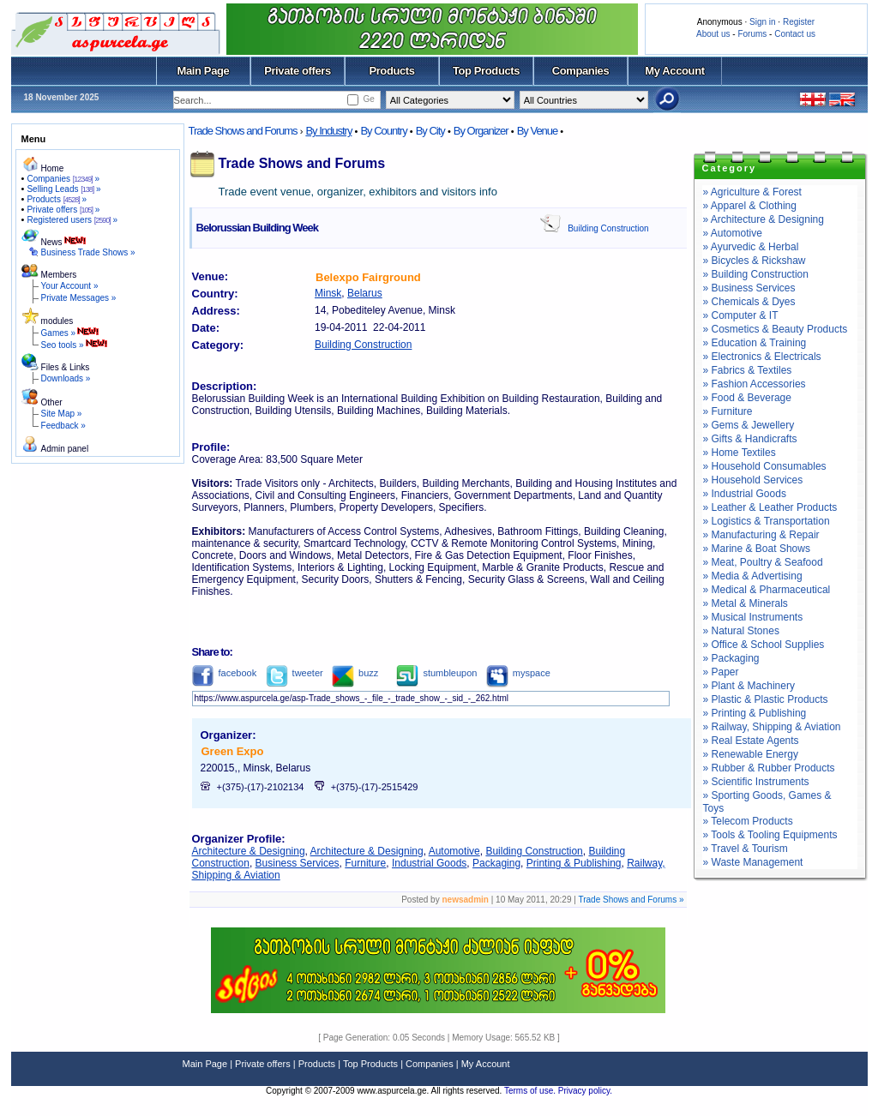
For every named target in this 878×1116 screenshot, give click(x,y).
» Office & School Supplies (764, 645)
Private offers (297, 70)
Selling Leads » (63, 189)
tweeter (294, 673)
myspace (518, 673)
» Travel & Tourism (745, 849)
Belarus (364, 293)
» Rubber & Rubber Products (769, 768)
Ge (368, 99)
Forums (752, 34)
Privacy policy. (585, 1090)
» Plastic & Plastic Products (765, 699)
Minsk (328, 293)
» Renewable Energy (750, 754)
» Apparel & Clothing (750, 206)
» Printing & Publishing (755, 713)
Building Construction (608, 228)
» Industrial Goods (744, 494)
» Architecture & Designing (763, 219)
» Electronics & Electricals (762, 357)
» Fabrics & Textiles (747, 370)
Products (391, 70)
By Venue (537, 130)
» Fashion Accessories (754, 384)
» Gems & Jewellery (749, 425)
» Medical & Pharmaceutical (767, 590)
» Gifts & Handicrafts (750, 439)
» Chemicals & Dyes (749, 302)
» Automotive (732, 233)
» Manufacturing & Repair (761, 535)
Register (799, 22)
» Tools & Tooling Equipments (770, 835)
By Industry (328, 130)
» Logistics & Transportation (766, 521)
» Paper (721, 672)
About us (713, 34)
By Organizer (481, 130)
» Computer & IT (741, 315)
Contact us (794, 34)
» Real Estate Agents (751, 741)
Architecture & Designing (248, 851)
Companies (581, 70)
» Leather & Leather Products (770, 507)
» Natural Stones (741, 631)
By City (430, 130)
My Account (674, 70)
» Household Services (753, 480)
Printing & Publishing (574, 863)
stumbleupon (436, 673)
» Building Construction (756, 274)
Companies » (63, 178)
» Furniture (728, 411)
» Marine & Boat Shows (756, 549)
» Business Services (749, 288)
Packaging (496, 863)
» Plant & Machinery (749, 686)
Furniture (365, 863)
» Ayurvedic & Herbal (751, 247)
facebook (224, 673)
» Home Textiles (739, 453)
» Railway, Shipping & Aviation (772, 727)
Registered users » (72, 220)
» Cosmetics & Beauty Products (775, 329)
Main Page (203, 70)
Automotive (454, 851)
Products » (57, 199)
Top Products (486, 70)
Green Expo (232, 751)
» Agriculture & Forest (752, 192)
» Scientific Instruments (756, 782)
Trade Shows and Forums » (630, 899)
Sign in (762, 22)
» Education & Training (755, 343)
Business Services (298, 863)
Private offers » (63, 209)
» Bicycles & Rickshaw (754, 261)
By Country (383, 130)
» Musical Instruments (753, 617)
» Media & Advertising (753, 576)
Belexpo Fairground (368, 277)
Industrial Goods (429, 863)
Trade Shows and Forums (243, 130)
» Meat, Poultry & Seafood (763, 562)
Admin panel (65, 448)
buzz (355, 673)
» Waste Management (753, 862)
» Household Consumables (765, 466)
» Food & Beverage (747, 398)
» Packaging (731, 658)
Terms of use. (531, 1090)
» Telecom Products (748, 821)
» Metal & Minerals (745, 603)
